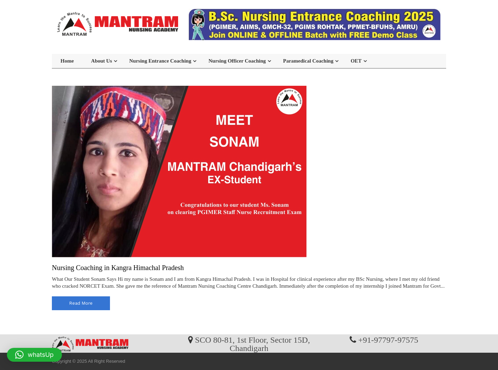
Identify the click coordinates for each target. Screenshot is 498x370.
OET (356, 61)
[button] (34, 355)
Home (67, 61)
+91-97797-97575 (388, 339)
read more (81, 303)
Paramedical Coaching (308, 61)
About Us (101, 61)
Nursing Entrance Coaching (160, 61)
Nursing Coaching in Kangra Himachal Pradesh (118, 267)
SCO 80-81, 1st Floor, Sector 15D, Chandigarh (252, 343)
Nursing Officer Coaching (237, 61)
